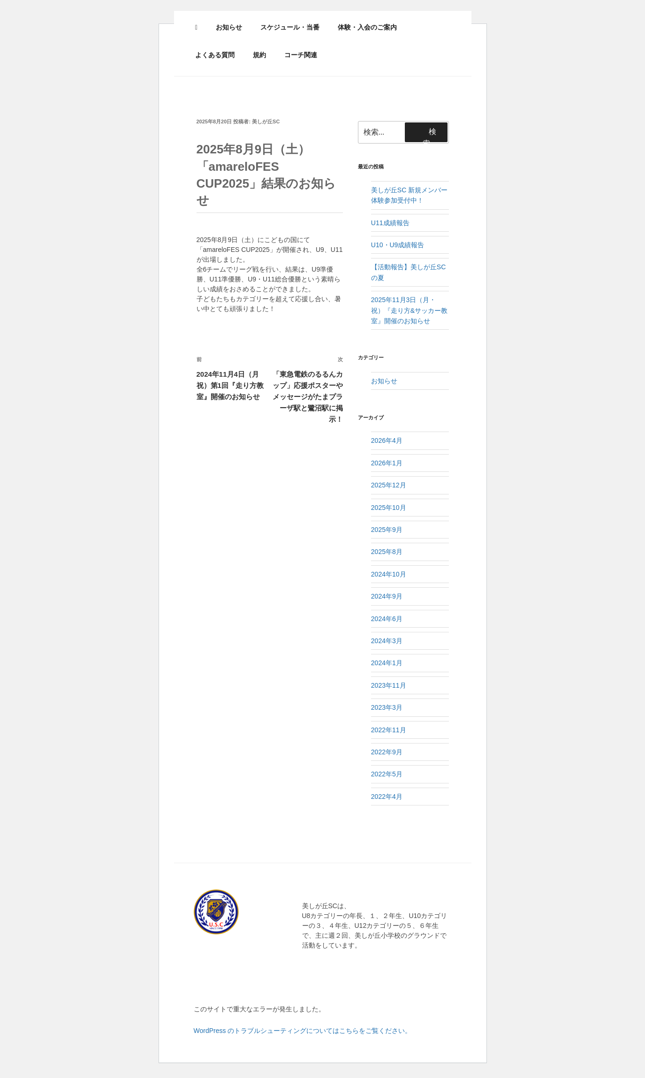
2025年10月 (388, 507)
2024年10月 (388, 574)
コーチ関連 (300, 55)
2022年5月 (386, 774)
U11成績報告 (390, 223)
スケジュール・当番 (289, 27)
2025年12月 (388, 485)
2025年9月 (386, 529)
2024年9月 (386, 596)
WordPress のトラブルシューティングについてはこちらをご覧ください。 (303, 1030)
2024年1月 (386, 663)
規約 (259, 55)
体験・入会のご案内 (367, 27)
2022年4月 (386, 796)
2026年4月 (386, 440)
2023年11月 (388, 685)
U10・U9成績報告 (398, 245)
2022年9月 (386, 752)
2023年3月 (386, 707)
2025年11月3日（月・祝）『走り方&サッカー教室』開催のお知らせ (409, 310)
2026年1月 (386, 463)
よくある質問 (215, 55)
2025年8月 (386, 551)
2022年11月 (388, 730)
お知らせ (229, 27)
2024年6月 (386, 619)
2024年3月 (386, 641)
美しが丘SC (266, 121)
